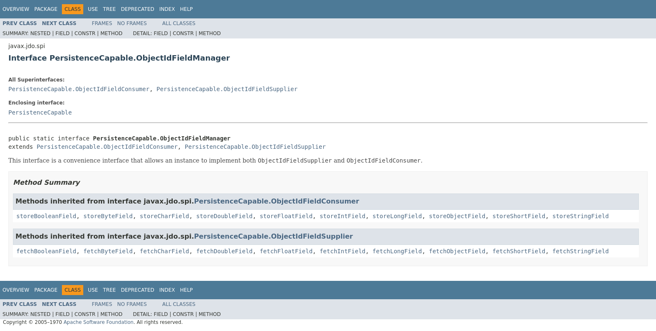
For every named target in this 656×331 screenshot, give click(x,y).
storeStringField (580, 216)
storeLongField (397, 216)
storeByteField (108, 216)
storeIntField (343, 216)
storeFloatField (286, 216)
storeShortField (518, 216)
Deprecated (137, 9)
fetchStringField (580, 251)
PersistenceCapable (40, 112)
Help (186, 9)
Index (167, 9)
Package (45, 9)
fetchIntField (343, 251)
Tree (109, 9)
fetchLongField (397, 251)
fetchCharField (164, 251)
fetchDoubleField (224, 251)
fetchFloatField (286, 251)
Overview (16, 9)
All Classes (178, 23)
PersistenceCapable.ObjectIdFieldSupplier (226, 89)
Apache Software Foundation (98, 322)
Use (93, 9)
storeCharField (164, 216)
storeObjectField (457, 216)
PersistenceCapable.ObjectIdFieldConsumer (78, 89)
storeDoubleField (224, 216)
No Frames (132, 23)
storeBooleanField (46, 216)
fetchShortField (518, 251)
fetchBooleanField (46, 251)
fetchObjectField (457, 251)
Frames (102, 23)
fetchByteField (108, 251)
